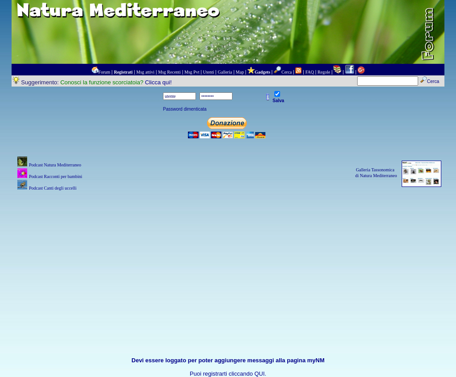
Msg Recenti (169, 72)
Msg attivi (145, 72)
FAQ (309, 72)
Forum (104, 72)
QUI (259, 373)
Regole (324, 72)
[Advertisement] (228, 255)
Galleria (225, 72)
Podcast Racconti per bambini (55, 176)
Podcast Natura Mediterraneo (55, 164)
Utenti (208, 72)
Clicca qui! (158, 82)
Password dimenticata (185, 109)
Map (240, 72)
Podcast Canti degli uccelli (53, 188)
